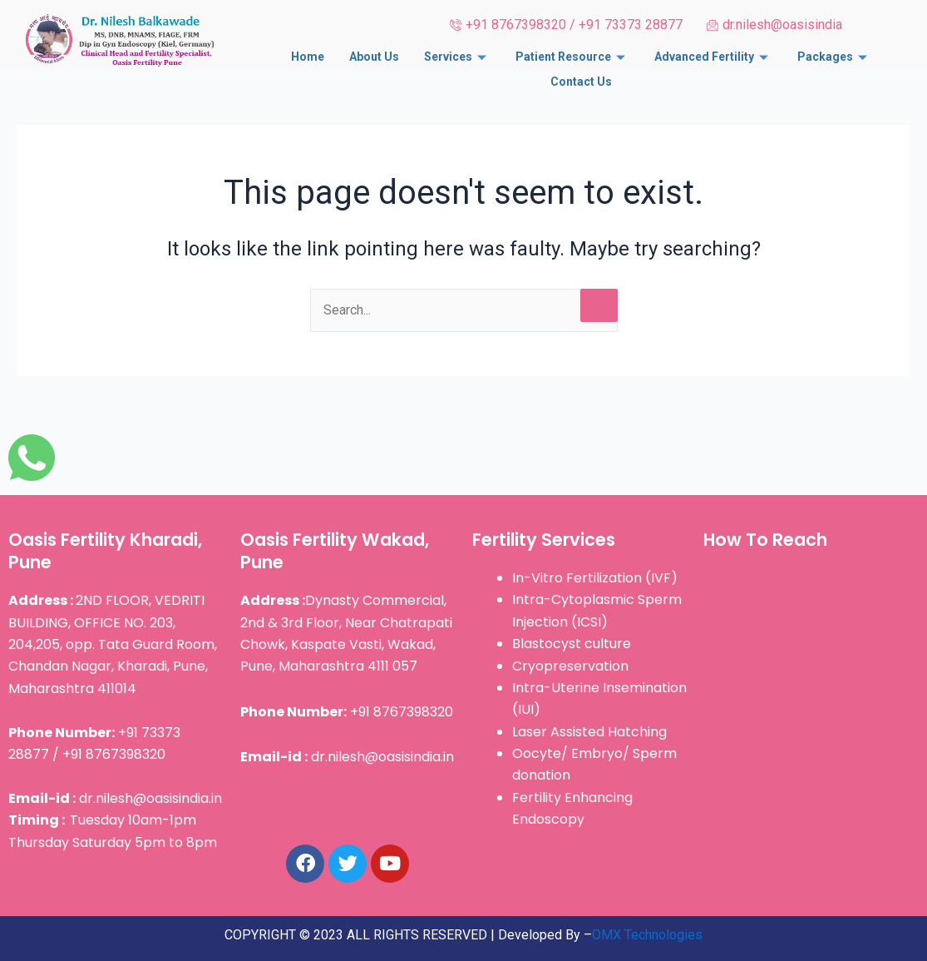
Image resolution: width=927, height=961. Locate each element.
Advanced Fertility (713, 55)
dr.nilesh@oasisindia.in (115, 798)
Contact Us (581, 78)
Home (307, 55)
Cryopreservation (570, 666)
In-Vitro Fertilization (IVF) (595, 577)
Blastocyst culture (571, 643)
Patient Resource (572, 55)
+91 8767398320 (346, 711)
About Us (374, 55)
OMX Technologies (647, 935)
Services (457, 55)
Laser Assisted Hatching (589, 731)
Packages (834, 55)
